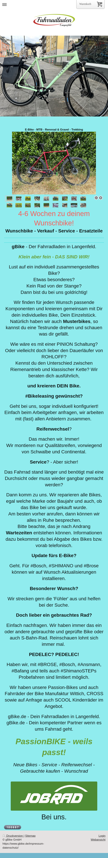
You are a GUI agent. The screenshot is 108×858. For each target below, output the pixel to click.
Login (102, 835)
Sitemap (30, 835)
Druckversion (13, 835)
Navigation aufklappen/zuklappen (54, 4)
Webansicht (98, 839)
